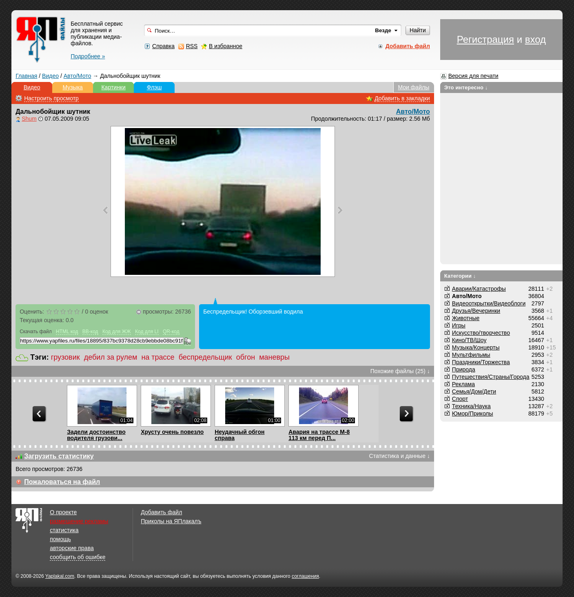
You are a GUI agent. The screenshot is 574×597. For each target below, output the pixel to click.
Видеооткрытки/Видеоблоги (488, 303)
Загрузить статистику (59, 456)
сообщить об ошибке (77, 557)
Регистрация (485, 39)
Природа (463, 369)
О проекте (63, 512)
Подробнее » (88, 56)
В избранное (225, 46)
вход (535, 39)
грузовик (65, 357)
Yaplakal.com (59, 576)
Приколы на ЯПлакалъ (171, 521)
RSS (192, 46)
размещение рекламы (79, 521)
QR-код (171, 331)
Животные (466, 318)
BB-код (90, 331)
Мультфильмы (471, 355)
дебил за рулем (110, 357)
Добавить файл (161, 512)
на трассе (157, 357)
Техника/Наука (471, 406)
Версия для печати (473, 76)
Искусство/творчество (481, 332)
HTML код (67, 331)
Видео (50, 76)
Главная (26, 76)
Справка (163, 46)
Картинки (113, 87)
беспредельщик (205, 357)
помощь (60, 539)
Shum (29, 118)
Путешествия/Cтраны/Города (491, 377)
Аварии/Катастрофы (479, 288)
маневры (274, 357)
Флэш (154, 87)
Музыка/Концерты (476, 347)
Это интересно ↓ (466, 87)
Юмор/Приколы (472, 413)
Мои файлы (414, 87)
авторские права (72, 548)
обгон (245, 357)
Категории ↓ (460, 276)
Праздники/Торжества (481, 362)
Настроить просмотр (51, 98)
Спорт (460, 399)
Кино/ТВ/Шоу (469, 340)
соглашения (305, 576)
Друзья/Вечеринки (476, 310)
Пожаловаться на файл (62, 481)
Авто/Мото (77, 76)
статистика (64, 530)
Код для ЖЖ (116, 331)
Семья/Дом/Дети (474, 391)
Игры (458, 325)
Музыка (72, 87)
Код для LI (147, 331)
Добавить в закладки (402, 98)
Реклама (463, 384)
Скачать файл (36, 331)
